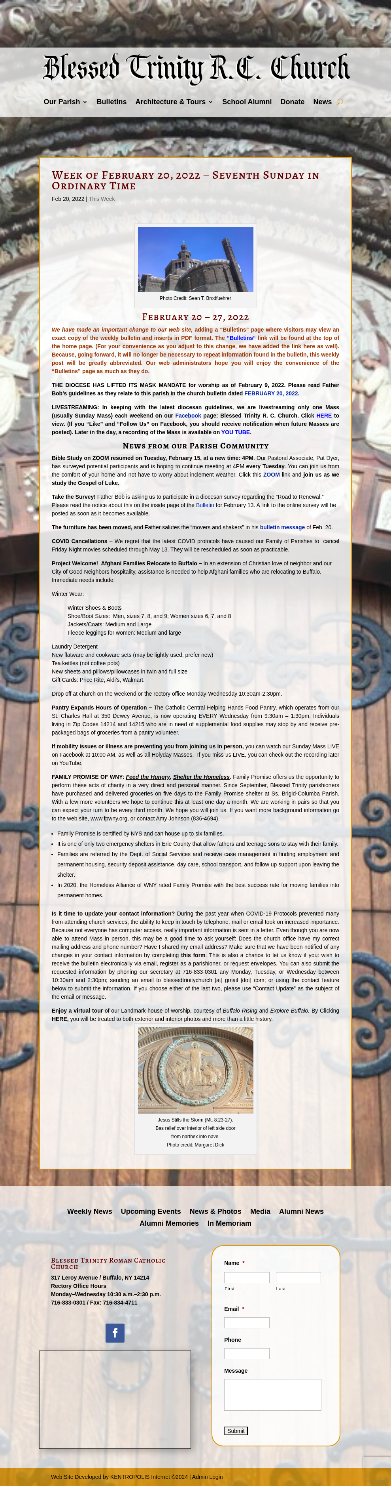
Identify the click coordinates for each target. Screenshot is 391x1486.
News (323, 102)
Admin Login (207, 1477)
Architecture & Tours (170, 102)
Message (235, 1371)
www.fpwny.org (109, 818)
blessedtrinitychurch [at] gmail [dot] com (213, 980)
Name (234, 1263)
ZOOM (271, 474)
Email (234, 1309)
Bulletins (111, 102)
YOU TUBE (235, 432)
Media (260, 1212)
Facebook (188, 415)
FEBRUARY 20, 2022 (271, 393)
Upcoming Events (151, 1212)
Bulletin (205, 505)
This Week (102, 199)
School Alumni (247, 102)
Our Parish (61, 102)
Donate (293, 102)
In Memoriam (229, 1224)
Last (281, 1288)
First (229, 1288)
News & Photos (216, 1212)
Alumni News (301, 1212)
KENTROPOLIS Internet (140, 1477)
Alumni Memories (169, 1224)
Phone (232, 1340)
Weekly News (89, 1212)
